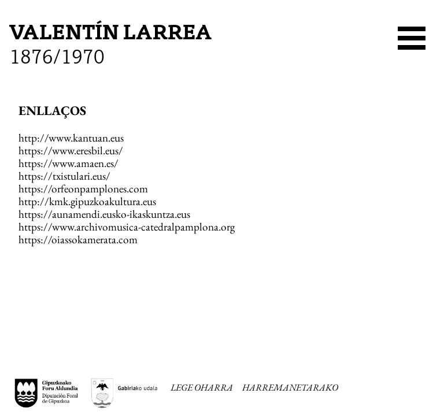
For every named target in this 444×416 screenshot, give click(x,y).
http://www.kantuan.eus (71, 138)
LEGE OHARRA (202, 387)
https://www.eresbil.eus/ (70, 150)
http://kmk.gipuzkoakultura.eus (87, 201)
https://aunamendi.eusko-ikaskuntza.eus (104, 214)
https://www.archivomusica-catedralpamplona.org (126, 227)
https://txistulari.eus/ (64, 176)
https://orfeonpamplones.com (83, 188)
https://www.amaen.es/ (68, 163)
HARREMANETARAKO (290, 387)
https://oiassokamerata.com (78, 239)
